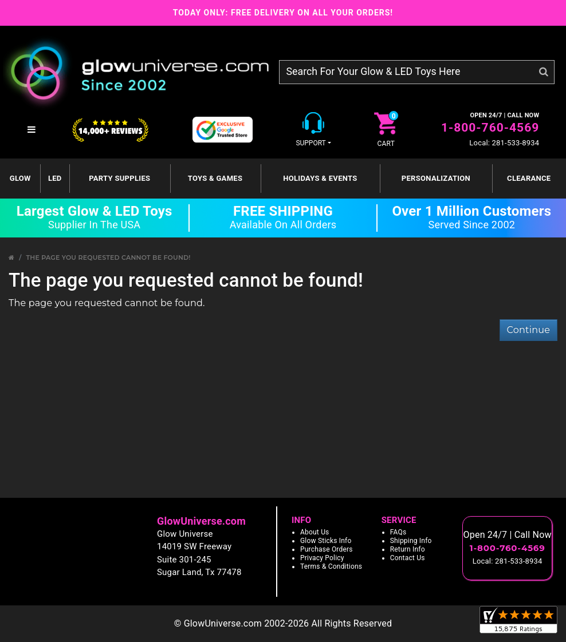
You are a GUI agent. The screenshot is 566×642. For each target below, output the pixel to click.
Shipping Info (411, 541)
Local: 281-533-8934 (504, 142)
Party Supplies (119, 178)
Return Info (407, 549)
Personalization (436, 178)
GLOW (20, 178)
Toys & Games (215, 178)
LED (55, 178)
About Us (314, 532)
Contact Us (407, 558)
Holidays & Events (320, 178)
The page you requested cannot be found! (108, 257)
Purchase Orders (326, 549)
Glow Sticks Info (326, 541)
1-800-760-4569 (490, 127)
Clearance (529, 178)
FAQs (398, 532)
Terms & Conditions (331, 566)
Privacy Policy (322, 558)
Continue (528, 329)
